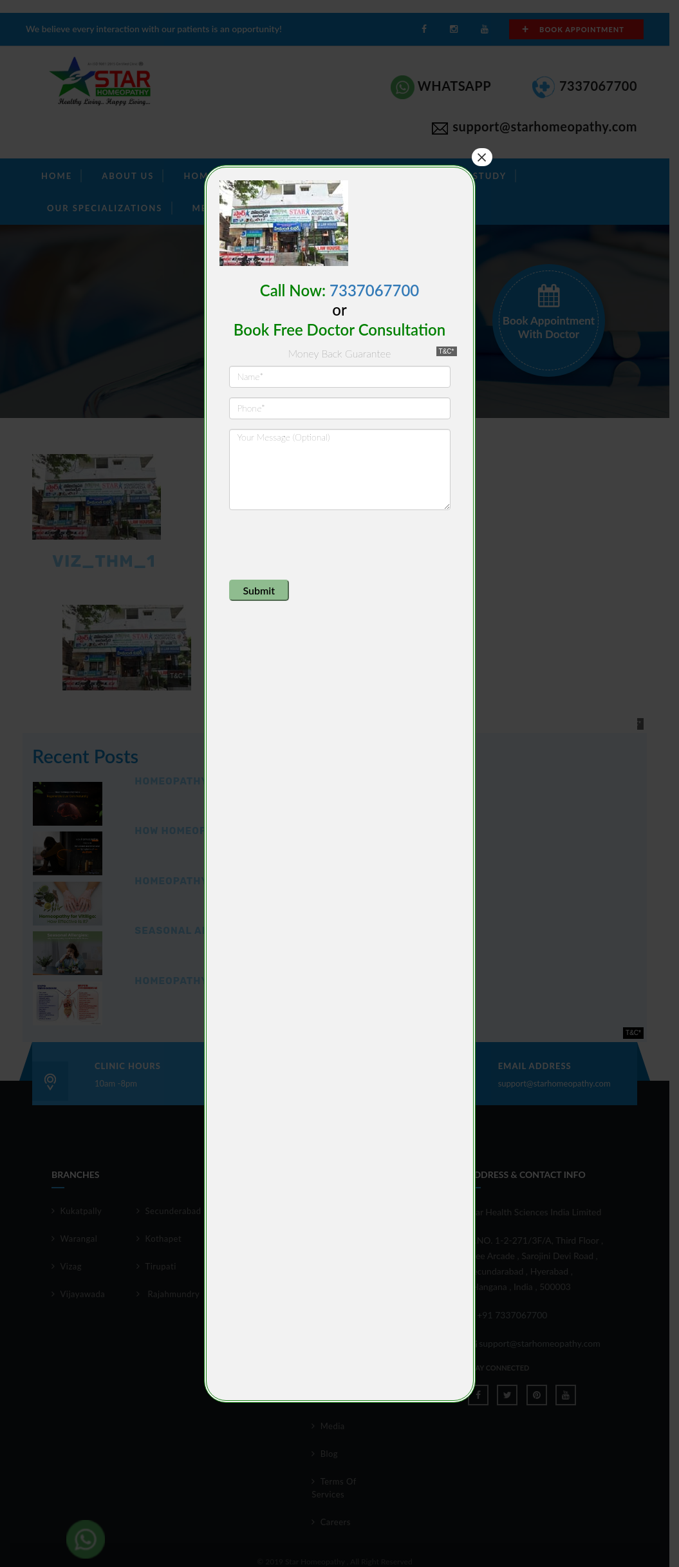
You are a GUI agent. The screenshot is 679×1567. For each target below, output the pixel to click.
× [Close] (481, 157)
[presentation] (327, 545)
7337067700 (374, 290)
